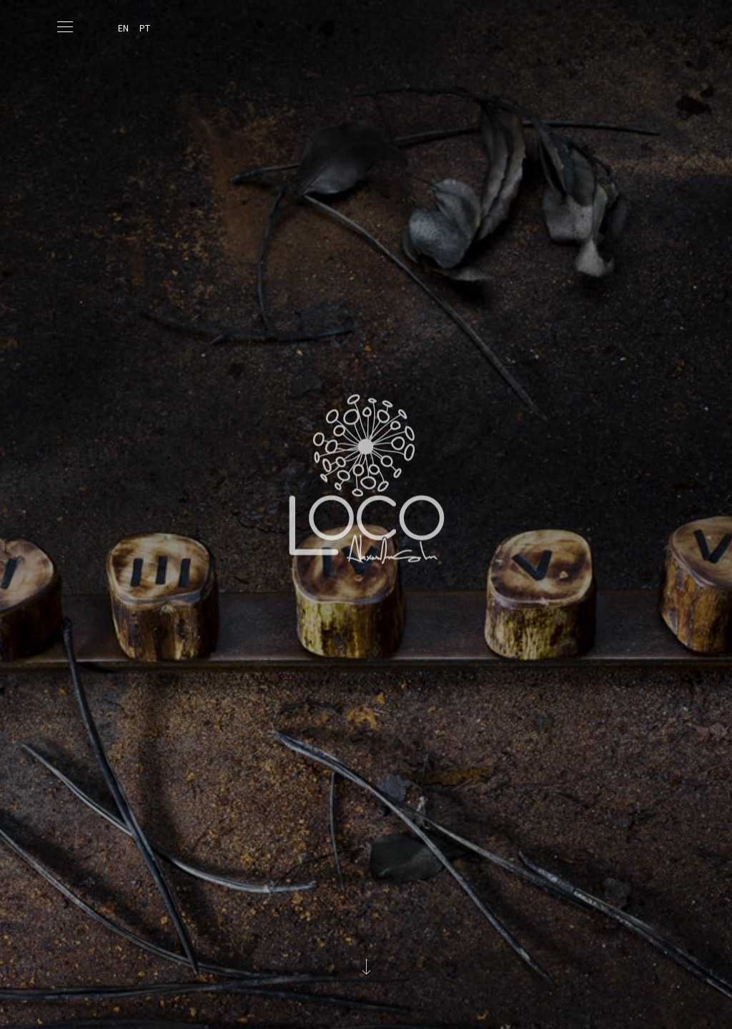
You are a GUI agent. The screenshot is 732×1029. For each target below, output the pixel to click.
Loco (366, 451)
